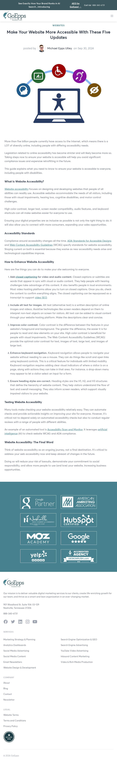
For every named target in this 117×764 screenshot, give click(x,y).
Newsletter (9, 699)
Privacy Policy (10, 726)
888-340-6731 (98, 5)
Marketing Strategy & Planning (19, 639)
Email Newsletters (12, 661)
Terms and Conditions (14, 720)
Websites (58, 25)
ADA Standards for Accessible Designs (89, 240)
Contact (7, 693)
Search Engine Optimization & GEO (79, 639)
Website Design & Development (19, 667)
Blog (5, 688)
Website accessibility (16, 189)
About (6, 682)
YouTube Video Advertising (74, 650)
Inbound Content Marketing (75, 656)
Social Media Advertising (16, 650)
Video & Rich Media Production (77, 661)
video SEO (41, 297)
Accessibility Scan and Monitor (65, 429)
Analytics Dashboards (14, 644)
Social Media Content (14, 656)
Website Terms (11, 714)
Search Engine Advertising (74, 644)
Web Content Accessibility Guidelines (31, 245)
